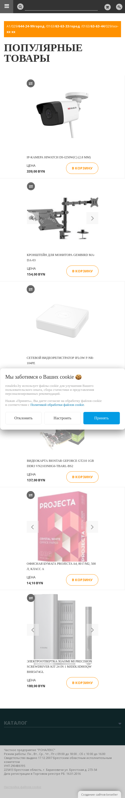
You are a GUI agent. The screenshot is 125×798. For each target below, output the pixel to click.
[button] (33, 218)
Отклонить (23, 418)
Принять (101, 418)
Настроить (62, 418)
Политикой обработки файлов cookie (57, 405)
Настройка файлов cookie (22, 787)
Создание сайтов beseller (99, 794)
